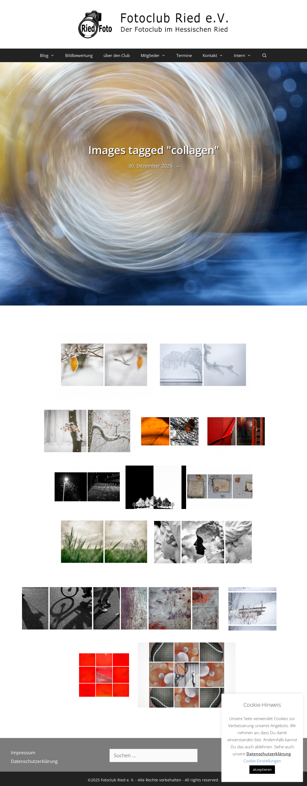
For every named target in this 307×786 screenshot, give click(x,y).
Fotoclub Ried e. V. (117, 779)
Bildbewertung (79, 55)
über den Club (117, 55)
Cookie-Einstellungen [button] (262, 760)
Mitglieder (156, 55)
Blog (50, 55)
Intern (245, 55)
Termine (184, 55)
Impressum (23, 752)
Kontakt (215, 55)
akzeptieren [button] (262, 769)
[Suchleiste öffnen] (264, 55)
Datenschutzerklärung (34, 761)
